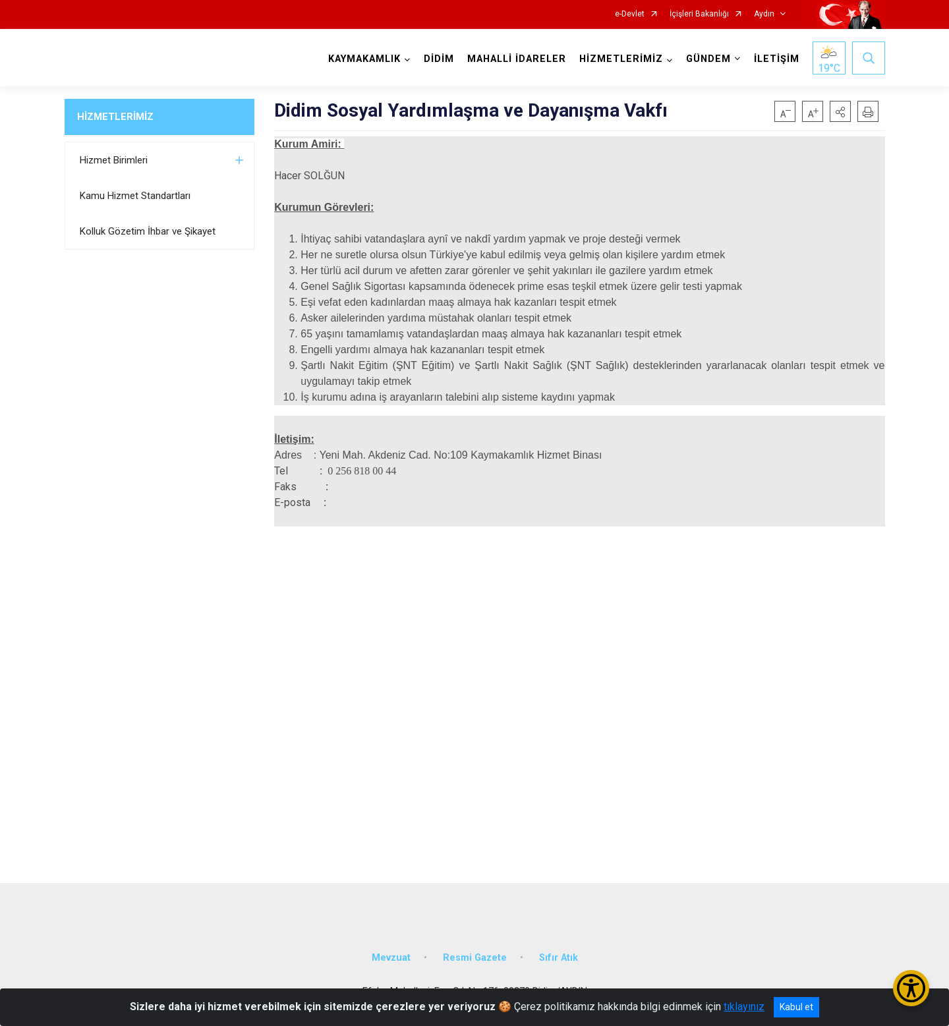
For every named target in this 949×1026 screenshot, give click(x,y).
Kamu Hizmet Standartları (135, 196)
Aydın (764, 14)
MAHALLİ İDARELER (516, 59)
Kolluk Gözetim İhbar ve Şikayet (148, 231)
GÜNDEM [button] (708, 59)
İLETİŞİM (776, 59)
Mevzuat (391, 957)
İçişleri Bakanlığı (699, 14)
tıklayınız (744, 1006)
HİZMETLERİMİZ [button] (621, 59)
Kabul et (796, 1007)
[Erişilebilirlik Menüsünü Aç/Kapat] (911, 988)
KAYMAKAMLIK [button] (364, 59)
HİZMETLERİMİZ (115, 117)
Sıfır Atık (558, 957)
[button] (840, 111)
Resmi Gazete (475, 957)
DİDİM (439, 59)
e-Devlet (630, 14)
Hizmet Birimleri (114, 160)
